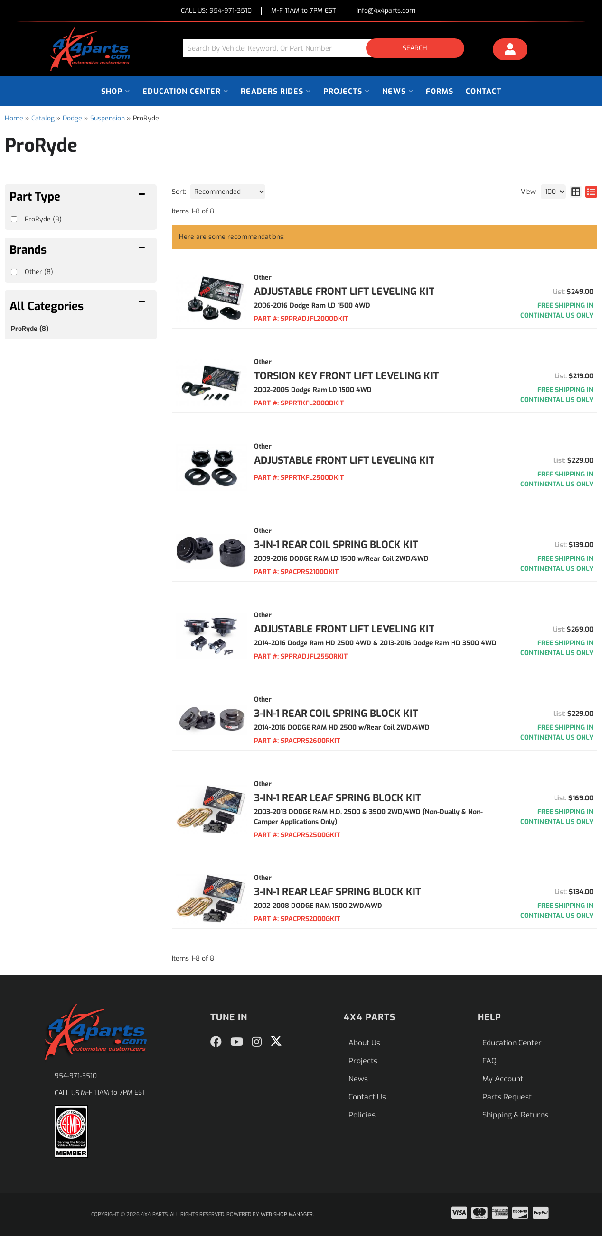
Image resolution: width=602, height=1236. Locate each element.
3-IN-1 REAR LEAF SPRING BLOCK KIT (337, 798)
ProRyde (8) (29, 328)
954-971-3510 (76, 1075)
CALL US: (216, 11)
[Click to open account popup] (510, 51)
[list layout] (591, 191)
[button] (327, 48)
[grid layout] (576, 191)
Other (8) (39, 271)
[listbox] (227, 191)
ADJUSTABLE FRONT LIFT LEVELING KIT (344, 291)
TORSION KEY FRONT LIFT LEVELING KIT (346, 376)
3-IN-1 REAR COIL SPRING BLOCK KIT (336, 544)
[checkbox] (14, 272)
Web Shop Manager (287, 1214)
